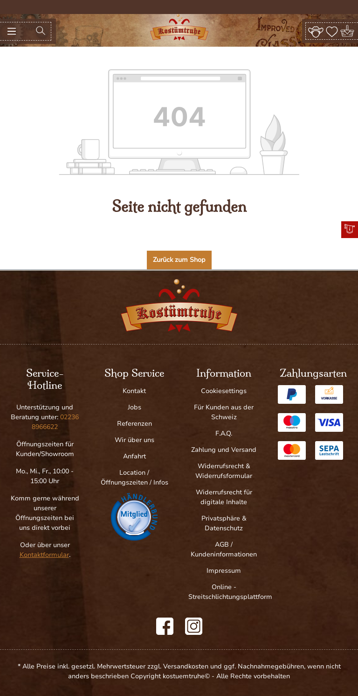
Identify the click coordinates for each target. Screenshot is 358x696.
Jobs (134, 407)
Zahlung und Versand (223, 449)
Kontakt (134, 391)
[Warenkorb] (348, 31)
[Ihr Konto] (316, 31)
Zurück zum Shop (179, 259)
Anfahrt (134, 456)
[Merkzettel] (332, 31)
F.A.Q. (223, 433)
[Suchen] (40, 31)
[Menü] (11, 31)
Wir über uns (134, 440)
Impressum (224, 570)
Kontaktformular (44, 554)
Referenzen (134, 423)
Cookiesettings (224, 391)
